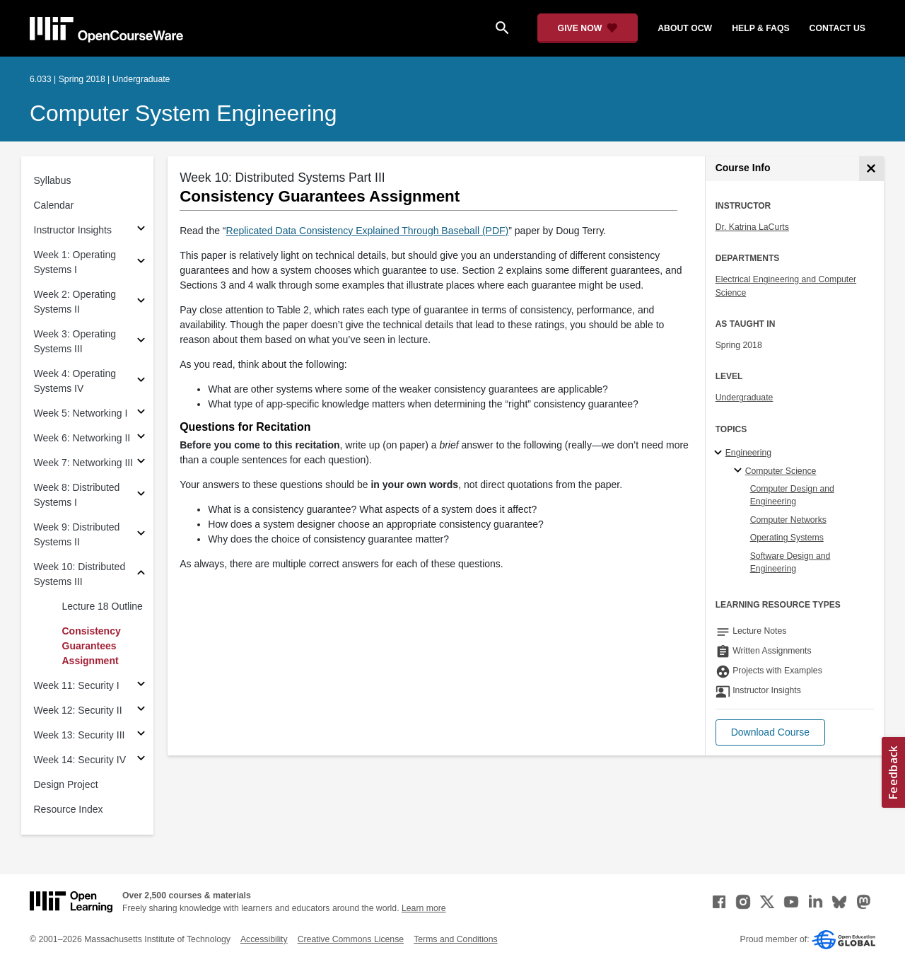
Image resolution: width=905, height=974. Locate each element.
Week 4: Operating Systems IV (75, 381)
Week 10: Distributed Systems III (80, 574)
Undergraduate (744, 397)
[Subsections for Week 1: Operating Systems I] (141, 262)
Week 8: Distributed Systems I (77, 495)
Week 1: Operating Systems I (75, 262)
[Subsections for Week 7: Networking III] (141, 462)
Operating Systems (787, 538)
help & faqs (760, 28)
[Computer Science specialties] (739, 471)
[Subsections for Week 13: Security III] (141, 735)
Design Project (66, 784)
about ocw (685, 28)
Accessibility (264, 939)
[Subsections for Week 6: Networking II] (141, 438)
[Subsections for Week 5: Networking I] (141, 413)
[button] (770, 732)
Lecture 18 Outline (102, 606)
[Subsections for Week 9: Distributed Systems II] (141, 535)
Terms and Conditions (455, 939)
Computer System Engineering (183, 113)
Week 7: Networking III (84, 462)
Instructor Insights (73, 230)
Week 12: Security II (78, 710)
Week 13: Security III (79, 735)
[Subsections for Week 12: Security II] (141, 710)
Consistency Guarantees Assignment (91, 645)
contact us (837, 28)
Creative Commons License (351, 939)
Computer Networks (788, 520)
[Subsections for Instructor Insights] (141, 230)
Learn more (424, 908)
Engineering (748, 453)
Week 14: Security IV (80, 759)
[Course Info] (871, 168)
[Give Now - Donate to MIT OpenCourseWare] (587, 28)
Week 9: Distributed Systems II (77, 534)
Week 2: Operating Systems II (75, 302)
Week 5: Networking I (81, 413)
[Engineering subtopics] (720, 453)
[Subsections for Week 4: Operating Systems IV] (141, 381)
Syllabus (52, 180)
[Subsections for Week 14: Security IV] (141, 760)
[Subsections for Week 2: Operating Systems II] (141, 302)
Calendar (54, 205)
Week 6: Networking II (82, 437)
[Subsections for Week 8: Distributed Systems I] (141, 495)
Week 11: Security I (76, 685)
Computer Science (781, 471)
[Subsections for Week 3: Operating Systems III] (141, 342)
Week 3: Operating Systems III (75, 341)
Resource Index (68, 809)
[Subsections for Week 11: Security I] (141, 685)
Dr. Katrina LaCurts (752, 227)
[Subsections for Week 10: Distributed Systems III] (141, 574)
